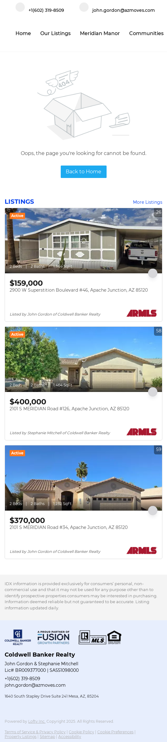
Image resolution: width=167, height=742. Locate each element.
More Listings (147, 202)
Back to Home (83, 172)
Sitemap (47, 736)
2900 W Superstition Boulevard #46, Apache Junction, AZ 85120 (79, 290)
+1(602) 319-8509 (22, 678)
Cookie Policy (81, 732)
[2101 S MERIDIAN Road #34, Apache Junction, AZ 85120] (83, 478)
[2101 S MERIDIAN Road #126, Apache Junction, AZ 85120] (83, 359)
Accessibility (69, 736)
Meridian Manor (100, 33)
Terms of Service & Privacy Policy (35, 732)
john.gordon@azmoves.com (35, 685)
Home (23, 33)
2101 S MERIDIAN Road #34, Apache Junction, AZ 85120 (69, 527)
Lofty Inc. (37, 721)
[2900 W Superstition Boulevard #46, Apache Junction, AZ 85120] (83, 240)
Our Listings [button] (55, 33)
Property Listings (21, 736)
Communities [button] (146, 33)
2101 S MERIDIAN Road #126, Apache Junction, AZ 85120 (69, 409)
